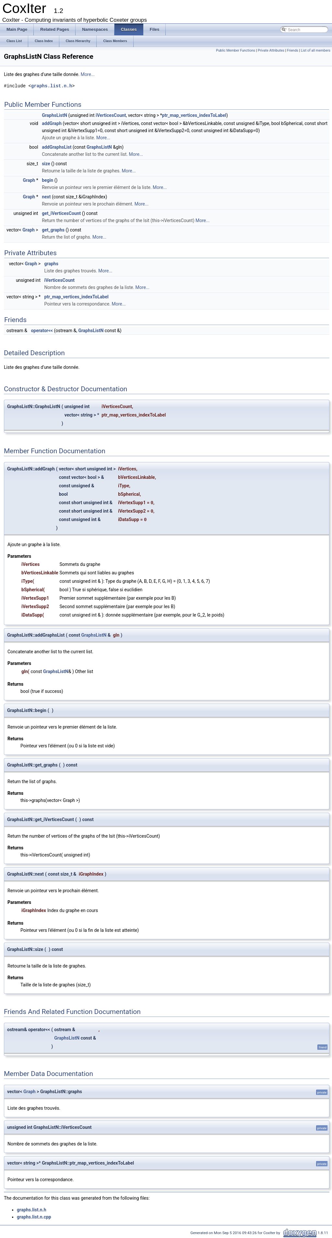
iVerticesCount (111, 115)
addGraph (52, 123)
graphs (51, 263)
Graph (29, 180)
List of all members (315, 50)
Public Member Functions (235, 50)
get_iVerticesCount (61, 213)
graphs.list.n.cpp (34, 1216)
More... (88, 74)
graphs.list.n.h (51, 86)
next (46, 196)
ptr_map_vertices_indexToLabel (194, 115)
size (46, 163)
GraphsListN (54, 115)
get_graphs (53, 229)
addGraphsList (56, 147)
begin (47, 180)
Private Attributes (271, 50)
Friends (292, 50)
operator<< (42, 330)
